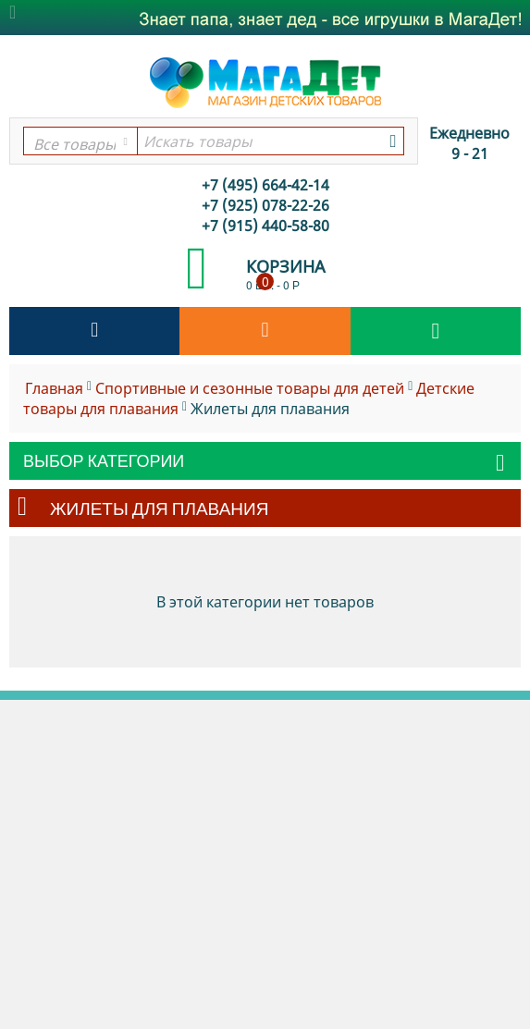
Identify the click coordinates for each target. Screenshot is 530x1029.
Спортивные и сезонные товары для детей (249, 388)
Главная (54, 388)
